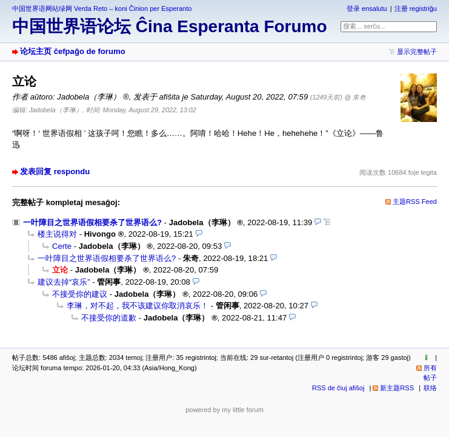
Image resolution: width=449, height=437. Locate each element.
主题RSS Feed (415, 201)
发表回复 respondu (55, 171)
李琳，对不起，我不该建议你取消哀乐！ (137, 305)
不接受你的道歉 (108, 317)
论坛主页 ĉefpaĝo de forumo (72, 51)
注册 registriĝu (415, 8)
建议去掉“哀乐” (64, 281)
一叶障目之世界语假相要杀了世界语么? (92, 222)
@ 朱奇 (356, 97)
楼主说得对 (57, 234)
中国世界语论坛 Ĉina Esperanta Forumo (169, 26)
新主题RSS (397, 387)
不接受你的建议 (79, 294)
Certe (62, 246)
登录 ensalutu (367, 8)
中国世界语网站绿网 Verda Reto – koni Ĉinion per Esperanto (101, 8)
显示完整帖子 (417, 51)
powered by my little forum (224, 409)
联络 (430, 387)
